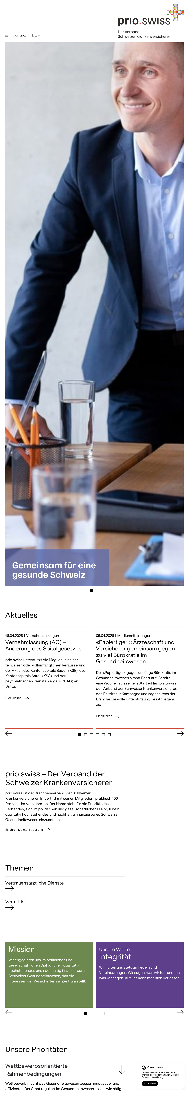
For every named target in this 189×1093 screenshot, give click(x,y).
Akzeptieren (150, 1083)
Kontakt (19, 35)
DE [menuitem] (34, 35)
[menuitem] (35, 35)
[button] (91, 593)
